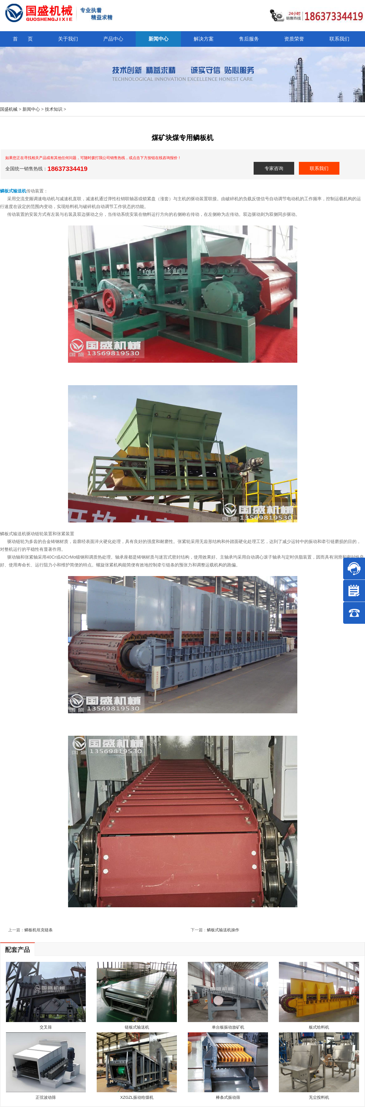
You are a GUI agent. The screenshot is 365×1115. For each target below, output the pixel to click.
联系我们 (319, 168)
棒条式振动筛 (228, 1097)
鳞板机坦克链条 (38, 930)
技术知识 (53, 109)
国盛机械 (8, 109)
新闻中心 (31, 109)
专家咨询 (274, 168)
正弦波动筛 (46, 1097)
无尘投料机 (319, 1097)
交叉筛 (46, 1027)
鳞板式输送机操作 (223, 930)
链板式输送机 (137, 1027)
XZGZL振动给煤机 (136, 1097)
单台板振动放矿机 (228, 1027)
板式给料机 (319, 1027)
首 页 (23, 38)
